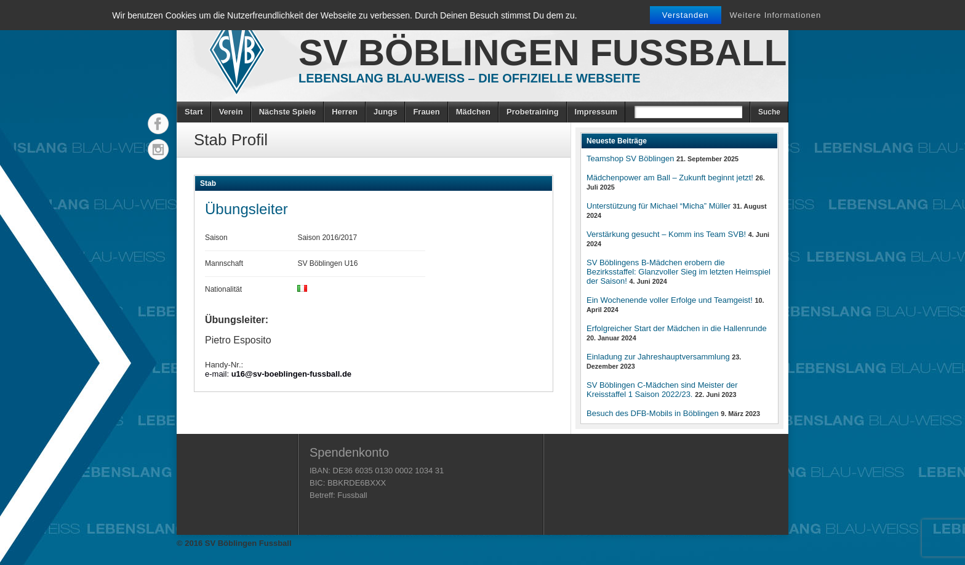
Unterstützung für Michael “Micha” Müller (659, 205)
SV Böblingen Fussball (542, 52)
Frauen (426, 111)
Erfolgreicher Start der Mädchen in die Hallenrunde (677, 328)
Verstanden (685, 15)
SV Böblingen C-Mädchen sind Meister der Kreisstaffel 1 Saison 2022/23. (662, 389)
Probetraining (533, 111)
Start (194, 111)
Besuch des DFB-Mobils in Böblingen (653, 413)
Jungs (385, 111)
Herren (345, 111)
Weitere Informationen (776, 15)
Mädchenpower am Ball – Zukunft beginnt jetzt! (670, 177)
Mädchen (473, 111)
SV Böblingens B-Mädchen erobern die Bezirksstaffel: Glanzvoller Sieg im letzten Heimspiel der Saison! (679, 272)
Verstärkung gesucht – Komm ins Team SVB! (666, 234)
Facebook (158, 124)
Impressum (596, 111)
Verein (231, 111)
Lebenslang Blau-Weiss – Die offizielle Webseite (469, 78)
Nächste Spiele (287, 111)
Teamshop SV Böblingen (630, 158)
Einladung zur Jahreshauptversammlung (658, 356)
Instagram (158, 149)
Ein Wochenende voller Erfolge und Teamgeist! (670, 300)
